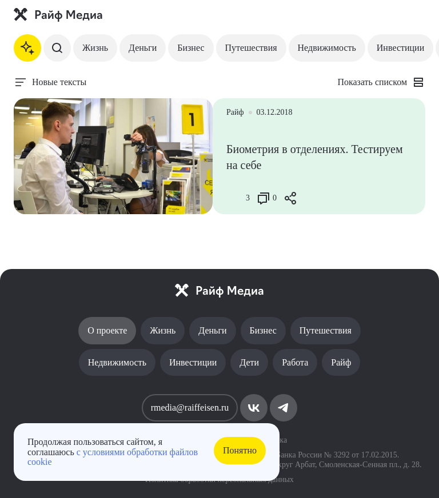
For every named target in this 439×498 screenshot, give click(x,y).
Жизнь (95, 48)
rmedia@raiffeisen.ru (190, 407)
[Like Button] (235, 198)
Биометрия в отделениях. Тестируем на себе (314, 157)
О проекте (107, 330)
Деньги (143, 48)
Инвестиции (400, 48)
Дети (249, 362)
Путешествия (251, 48)
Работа (295, 362)
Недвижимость (327, 48)
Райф (341, 362)
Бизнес (190, 48)
